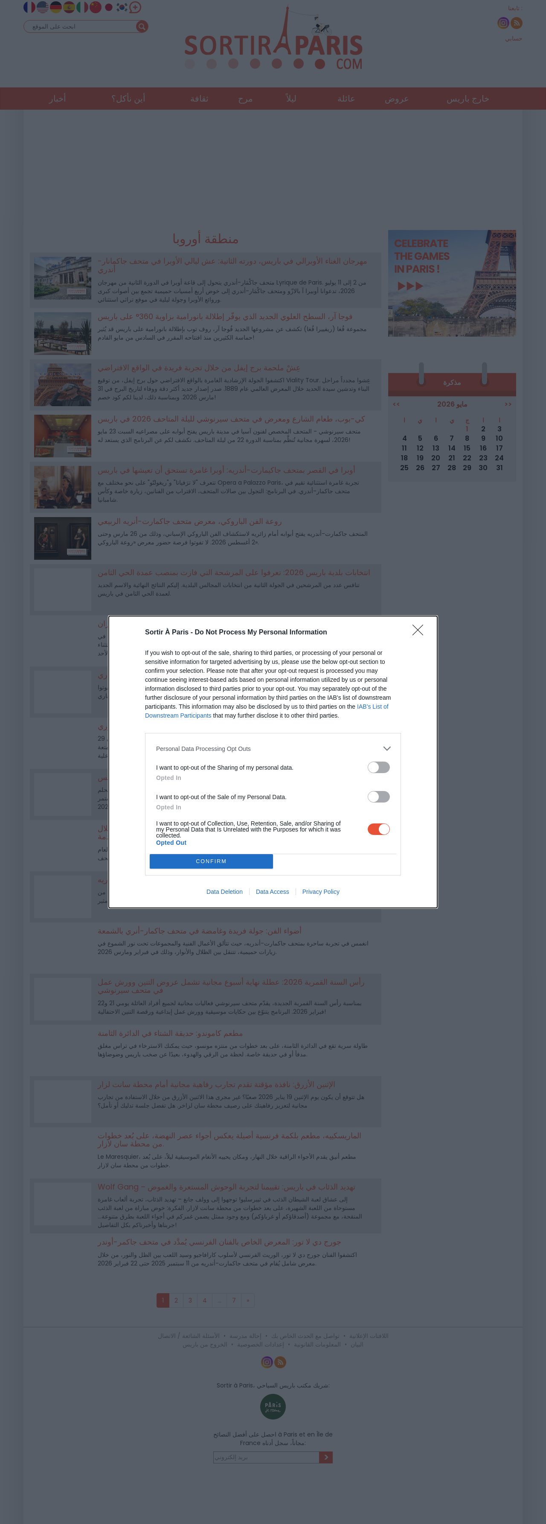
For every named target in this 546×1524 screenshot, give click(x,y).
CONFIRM (211, 861)
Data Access (272, 891)
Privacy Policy (321, 891)
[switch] (379, 767)
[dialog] (273, 762)
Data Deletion (224, 891)
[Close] (420, 633)
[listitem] (273, 748)
